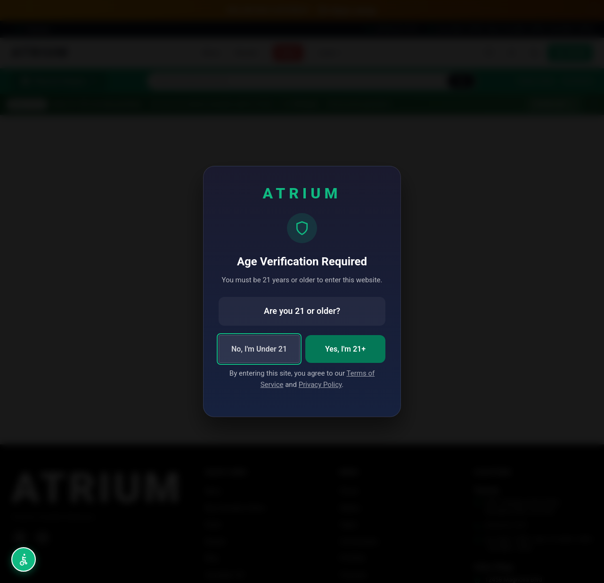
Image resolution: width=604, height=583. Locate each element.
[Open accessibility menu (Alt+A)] (23, 559)
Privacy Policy (320, 384)
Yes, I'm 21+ (345, 349)
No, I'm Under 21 (259, 349)
